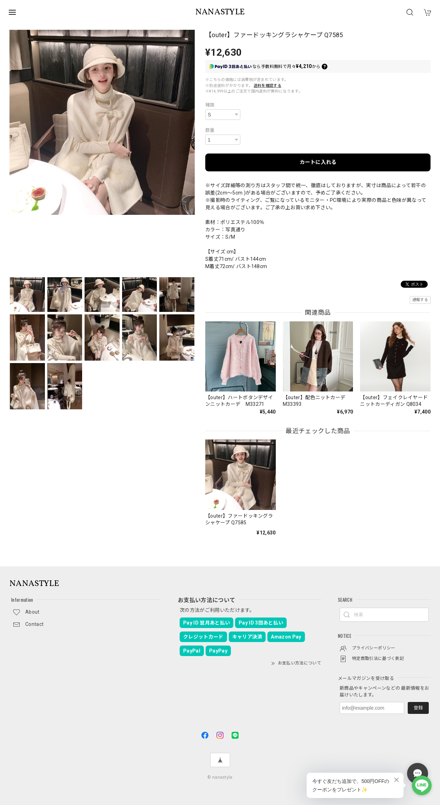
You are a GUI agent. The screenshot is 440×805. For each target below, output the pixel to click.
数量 (210, 130)
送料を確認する (267, 85)
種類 (210, 105)
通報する (420, 300)
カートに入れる (318, 162)
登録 (418, 707)
